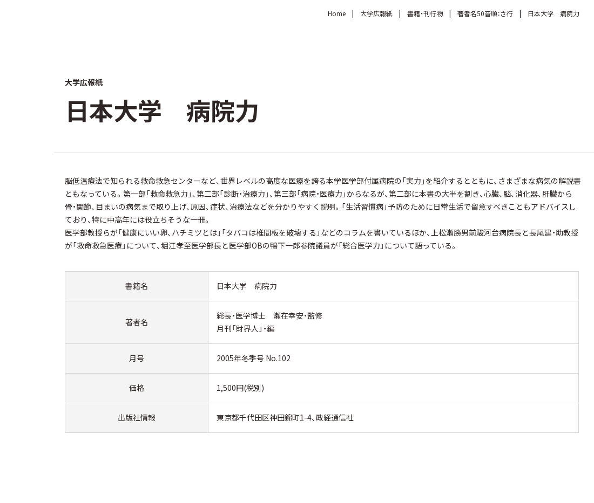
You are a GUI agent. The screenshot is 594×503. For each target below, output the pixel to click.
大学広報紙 (376, 13)
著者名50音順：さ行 (485, 13)
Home (337, 13)
